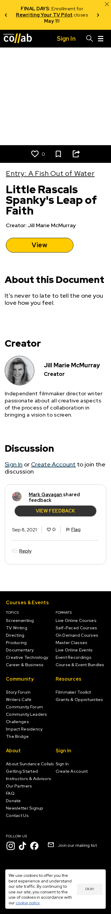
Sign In (13, 464)
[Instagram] (10, 846)
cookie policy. (28, 902)
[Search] (89, 38)
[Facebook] (34, 846)
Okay (89, 889)
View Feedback (55, 511)
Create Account (53, 464)
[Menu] (100, 38)
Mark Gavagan (45, 495)
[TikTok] (22, 846)
